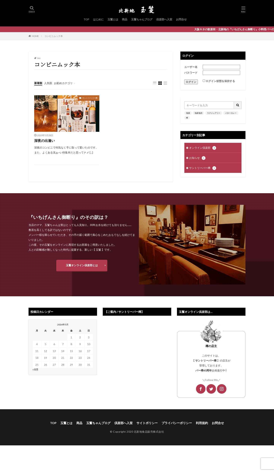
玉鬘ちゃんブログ (141, 19)
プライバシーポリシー (177, 423)
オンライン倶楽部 (202, 148)
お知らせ (197, 158)
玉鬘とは (113, 19)
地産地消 (198, 113)
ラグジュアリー (213, 113)
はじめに (98, 19)
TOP (86, 19)
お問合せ (181, 19)
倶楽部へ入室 (164, 19)
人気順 (48, 83)
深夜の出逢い (44, 140)
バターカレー (231, 113)
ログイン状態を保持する (220, 81)
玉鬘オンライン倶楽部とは (82, 265)
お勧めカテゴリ (63, 83)
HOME (35, 36)
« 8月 (35, 369)
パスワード (191, 72)
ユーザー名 (191, 66)
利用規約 (202, 423)
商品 (124, 19)
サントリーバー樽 (89, 98)
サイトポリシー (147, 423)
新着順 (38, 83)
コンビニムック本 (54, 36)
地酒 (188, 113)
